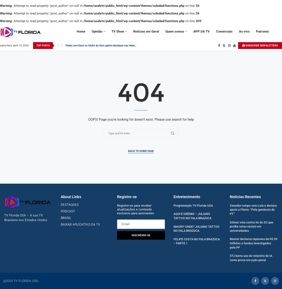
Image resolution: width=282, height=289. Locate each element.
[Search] (280, 31)
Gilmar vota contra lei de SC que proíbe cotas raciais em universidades (251, 226)
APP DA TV (201, 31)
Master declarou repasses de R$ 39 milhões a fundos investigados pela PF (253, 243)
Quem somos (174, 31)
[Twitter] (224, 45)
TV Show (117, 31)
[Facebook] (219, 45)
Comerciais (224, 31)
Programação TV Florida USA (193, 205)
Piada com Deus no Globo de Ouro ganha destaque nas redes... (101, 45)
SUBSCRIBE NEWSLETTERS (260, 45)
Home (81, 31)
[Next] (62, 45)
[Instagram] (229, 45)
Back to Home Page (141, 151)
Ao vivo (244, 31)
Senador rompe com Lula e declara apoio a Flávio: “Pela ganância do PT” (253, 210)
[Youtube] (234, 45)
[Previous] (58, 45)
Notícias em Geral (146, 31)
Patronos (262, 31)
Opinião (97, 31)
